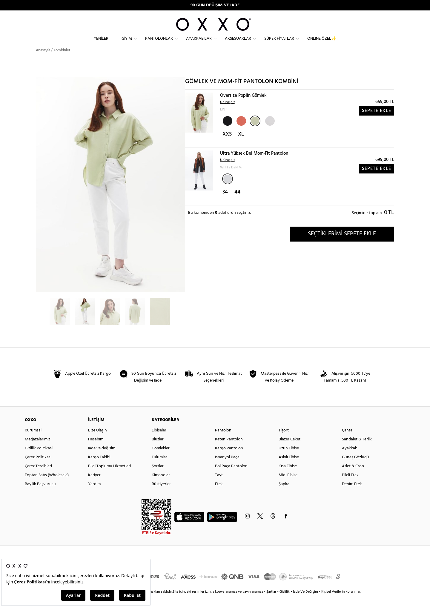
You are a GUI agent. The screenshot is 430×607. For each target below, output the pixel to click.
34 (225, 203)
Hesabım (95, 450)
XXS (227, 145)
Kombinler (61, 61)
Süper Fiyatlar (279, 43)
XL (241, 145)
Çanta (347, 441)
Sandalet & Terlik (357, 450)
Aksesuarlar (238, 43)
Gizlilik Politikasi (39, 459)
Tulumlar (159, 468)
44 (237, 203)
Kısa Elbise (288, 477)
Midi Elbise (288, 485)
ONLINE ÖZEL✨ (321, 43)
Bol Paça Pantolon (231, 477)
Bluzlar (158, 450)
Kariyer (94, 485)
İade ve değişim (101, 459)
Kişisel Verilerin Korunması (341, 603)
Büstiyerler (161, 494)
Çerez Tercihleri (38, 477)
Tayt (219, 485)
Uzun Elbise (289, 459)
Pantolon (223, 441)
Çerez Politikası (38, 468)
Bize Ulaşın (97, 441)
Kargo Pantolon (229, 459)
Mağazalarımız (37, 450)
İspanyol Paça (227, 468)
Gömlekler (161, 459)
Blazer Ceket (289, 450)
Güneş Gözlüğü (355, 468)
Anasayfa (43, 61)
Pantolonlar (159, 43)
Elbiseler (159, 441)
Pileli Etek (350, 485)
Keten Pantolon (229, 450)
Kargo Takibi (99, 468)
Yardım (94, 494)
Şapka (284, 494)
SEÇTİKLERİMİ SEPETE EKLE (342, 244)
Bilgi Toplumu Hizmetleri (109, 477)
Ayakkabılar (199, 43)
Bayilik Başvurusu (40, 494)
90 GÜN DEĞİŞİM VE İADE (215, 5)
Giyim (127, 43)
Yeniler (101, 43)
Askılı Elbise (289, 468)
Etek (219, 494)
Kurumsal (33, 441)
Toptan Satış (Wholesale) (47, 485)
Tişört (284, 441)
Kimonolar (161, 485)
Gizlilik (285, 603)
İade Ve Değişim (305, 603)
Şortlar (158, 477)
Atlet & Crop (353, 477)
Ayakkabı (350, 459)
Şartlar (271, 603)
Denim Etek (352, 494)
